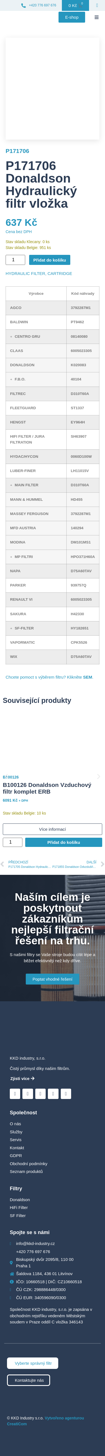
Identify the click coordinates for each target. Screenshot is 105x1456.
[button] (97, 17)
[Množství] (15, 260)
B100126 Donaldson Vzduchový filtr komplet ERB (47, 788)
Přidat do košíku (49, 260)
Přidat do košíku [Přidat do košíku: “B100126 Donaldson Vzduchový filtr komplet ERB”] (63, 842)
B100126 (11, 777)
